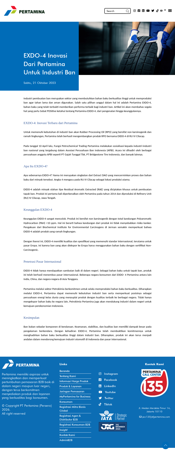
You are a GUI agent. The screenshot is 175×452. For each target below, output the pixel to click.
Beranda (65, 371)
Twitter (106, 398)
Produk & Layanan (70, 386)
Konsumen (66, 401)
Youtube (107, 392)
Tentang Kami (68, 376)
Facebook (108, 380)
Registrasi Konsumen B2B (75, 424)
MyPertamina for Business (75, 396)
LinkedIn (107, 386)
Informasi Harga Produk (74, 381)
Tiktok (105, 404)
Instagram (108, 374)
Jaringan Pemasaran (72, 391)
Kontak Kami (67, 435)
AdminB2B (66, 440)
